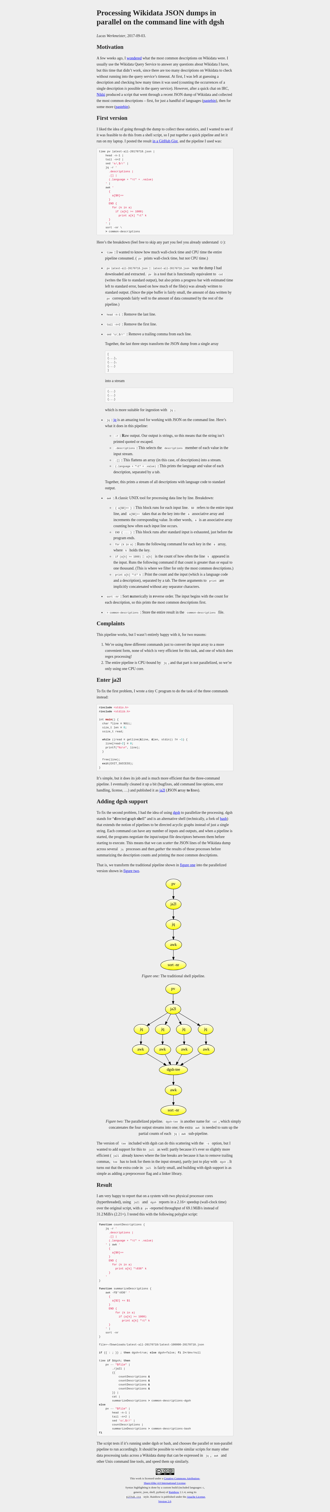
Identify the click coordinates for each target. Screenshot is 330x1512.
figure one (187, 865)
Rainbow (174, 1492)
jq (114, 420)
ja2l (162, 790)
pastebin (209, 101)
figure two (131, 871)
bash (223, 819)
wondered (134, 58)
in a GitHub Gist (165, 141)
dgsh (176, 812)
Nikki (101, 94)
